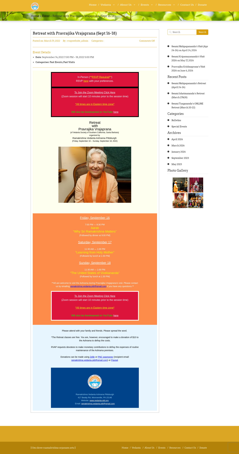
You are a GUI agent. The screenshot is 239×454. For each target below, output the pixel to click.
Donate (202, 4)
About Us (125, 4)
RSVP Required (100, 77)
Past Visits (69, 62)
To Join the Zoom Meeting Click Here (94, 92)
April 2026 (177, 139)
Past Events (56, 62)
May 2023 (177, 164)
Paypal (114, 360)
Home (93, 4)
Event (46, 16)
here (115, 112)
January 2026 (179, 152)
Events (145, 4)
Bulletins (176, 120)
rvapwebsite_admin (77, 41)
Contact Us (187, 4)
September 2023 (180, 158)
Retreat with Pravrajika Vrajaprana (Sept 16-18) (75, 33)
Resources (164, 4)
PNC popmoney (105, 357)
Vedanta (106, 4)
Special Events (179, 126)
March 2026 (178, 145)
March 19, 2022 (52, 41)
